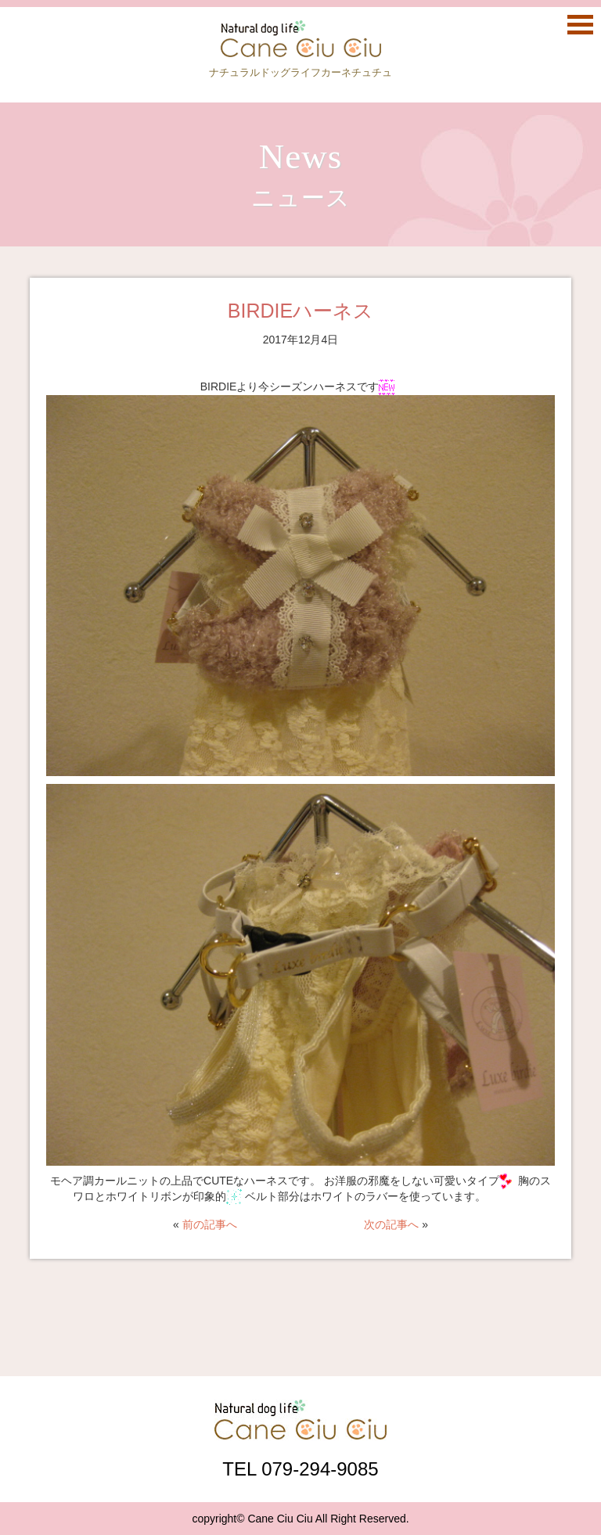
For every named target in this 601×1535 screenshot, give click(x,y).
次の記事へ (391, 1224)
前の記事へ (209, 1224)
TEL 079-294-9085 (300, 1468)
